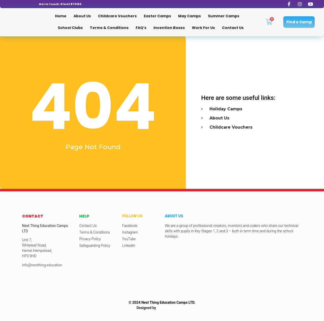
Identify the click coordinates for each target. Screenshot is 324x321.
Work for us (203, 27)
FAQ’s (141, 27)
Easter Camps (157, 16)
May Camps (189, 16)
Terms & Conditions (109, 27)
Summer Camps (223, 16)
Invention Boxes (169, 27)
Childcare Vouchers (117, 16)
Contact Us (233, 27)
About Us (82, 16)
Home (60, 16)
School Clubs (70, 27)
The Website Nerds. (172, 308)
